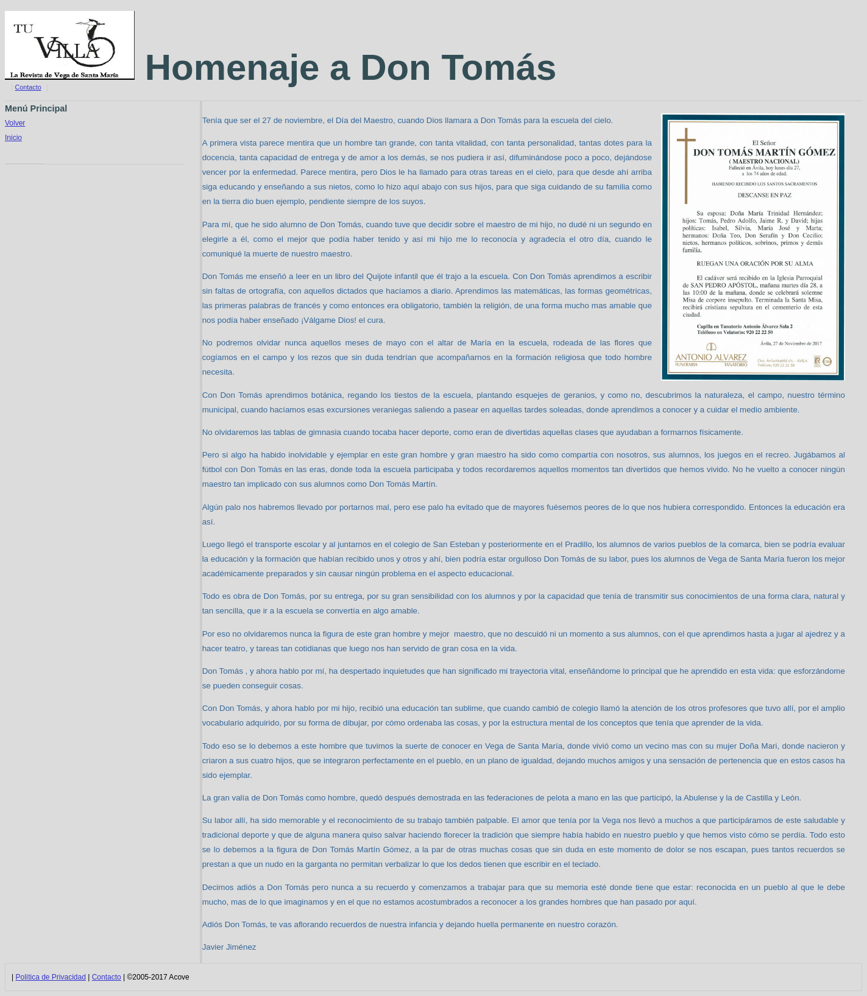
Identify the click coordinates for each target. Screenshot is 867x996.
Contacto (28, 87)
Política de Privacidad (50, 977)
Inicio (13, 137)
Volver (15, 123)
